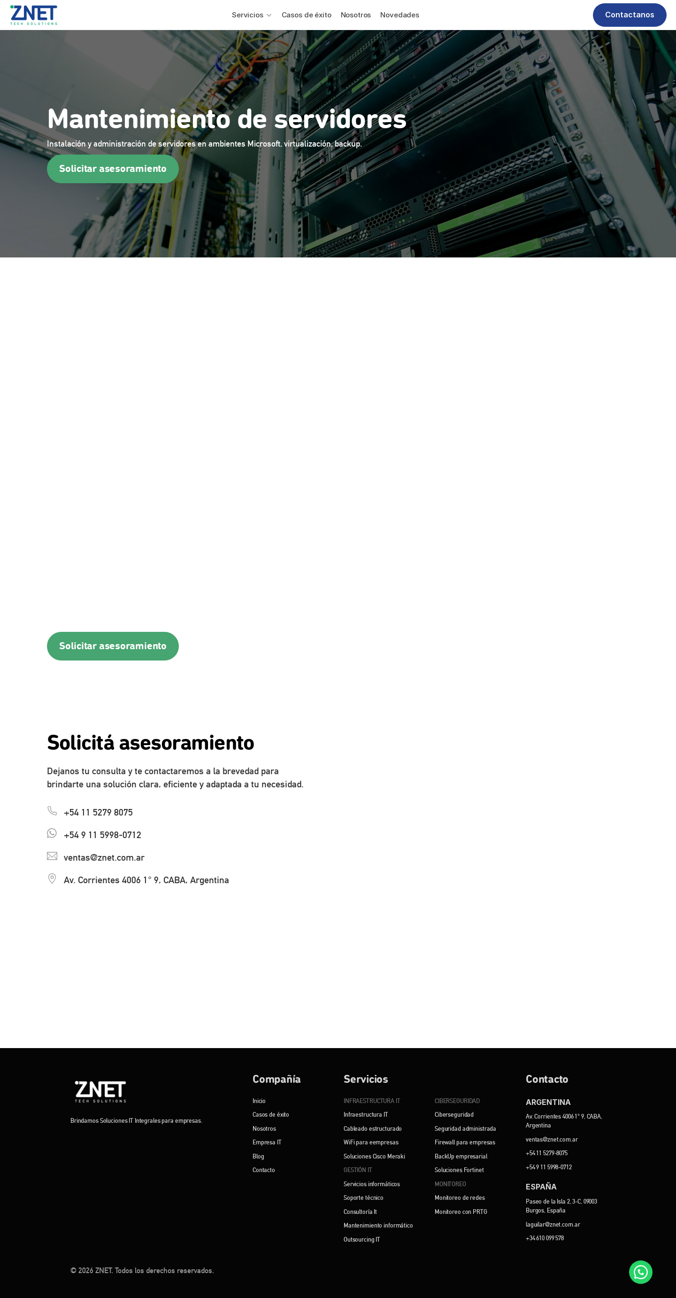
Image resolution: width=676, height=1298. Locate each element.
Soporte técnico (364, 1198)
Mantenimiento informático (378, 1225)
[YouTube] (140, 1141)
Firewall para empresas (465, 1142)
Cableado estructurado (373, 1129)
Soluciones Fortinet (459, 1170)
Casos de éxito (271, 1115)
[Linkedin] (97, 1141)
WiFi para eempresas (371, 1142)
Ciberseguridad (454, 1115)
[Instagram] (118, 1141)
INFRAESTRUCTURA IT (372, 1101)
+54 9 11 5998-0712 (549, 1167)
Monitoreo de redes (460, 1198)
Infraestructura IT (366, 1115)
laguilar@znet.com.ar (553, 1224)
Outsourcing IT (362, 1240)
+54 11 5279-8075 (547, 1153)
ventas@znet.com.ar (552, 1139)
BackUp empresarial (461, 1156)
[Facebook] (76, 1141)
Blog (258, 1156)
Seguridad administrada (465, 1129)
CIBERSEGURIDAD (457, 1101)
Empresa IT (267, 1142)
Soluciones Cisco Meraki (374, 1156)
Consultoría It (360, 1212)
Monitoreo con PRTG (461, 1212)
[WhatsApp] (641, 1272)
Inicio (259, 1101)
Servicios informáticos (372, 1184)
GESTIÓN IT (358, 1170)
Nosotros (264, 1129)
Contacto (264, 1170)
